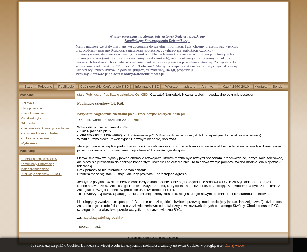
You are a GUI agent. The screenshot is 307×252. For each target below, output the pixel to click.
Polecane (45, 86)
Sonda (278, 86)
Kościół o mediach (33, 113)
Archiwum (209, 86)
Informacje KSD (147, 86)
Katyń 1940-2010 (236, 86)
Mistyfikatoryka (31, 118)
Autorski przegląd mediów (39, 159)
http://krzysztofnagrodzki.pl (103, 218)
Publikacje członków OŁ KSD (41, 174)
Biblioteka (27, 103)
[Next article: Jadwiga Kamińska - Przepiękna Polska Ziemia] (97, 226)
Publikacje (66, 86)
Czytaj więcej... (236, 246)
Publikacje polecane (35, 138)
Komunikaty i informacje (37, 164)
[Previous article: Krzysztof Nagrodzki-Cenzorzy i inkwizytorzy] (83, 226)
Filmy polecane (31, 108)
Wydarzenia (29, 143)
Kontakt (261, 86)
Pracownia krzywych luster (39, 133)
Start (28, 86)
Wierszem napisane (180, 86)
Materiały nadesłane (35, 169)
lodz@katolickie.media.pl (144, 74)
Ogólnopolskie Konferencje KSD (104, 86)
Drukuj (137, 120)
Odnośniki (28, 123)
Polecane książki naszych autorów (45, 128)
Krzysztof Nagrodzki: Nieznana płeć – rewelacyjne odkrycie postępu (131, 114)
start (80, 94)
